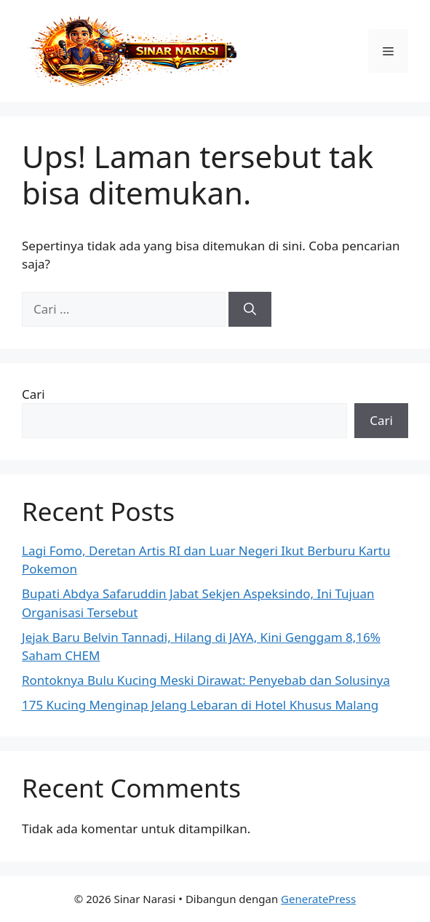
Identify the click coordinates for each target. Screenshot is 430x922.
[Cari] (249, 309)
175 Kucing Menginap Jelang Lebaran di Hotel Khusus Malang (200, 704)
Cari (33, 394)
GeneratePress (318, 898)
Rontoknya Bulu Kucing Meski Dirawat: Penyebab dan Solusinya (206, 680)
